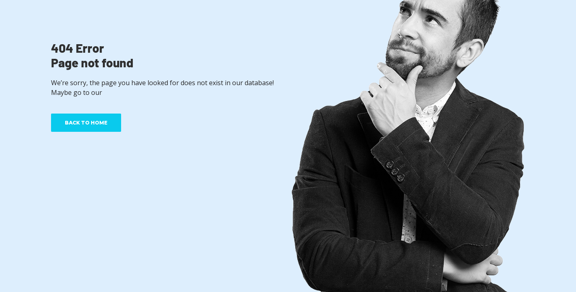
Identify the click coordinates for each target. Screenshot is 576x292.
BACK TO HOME (86, 123)
